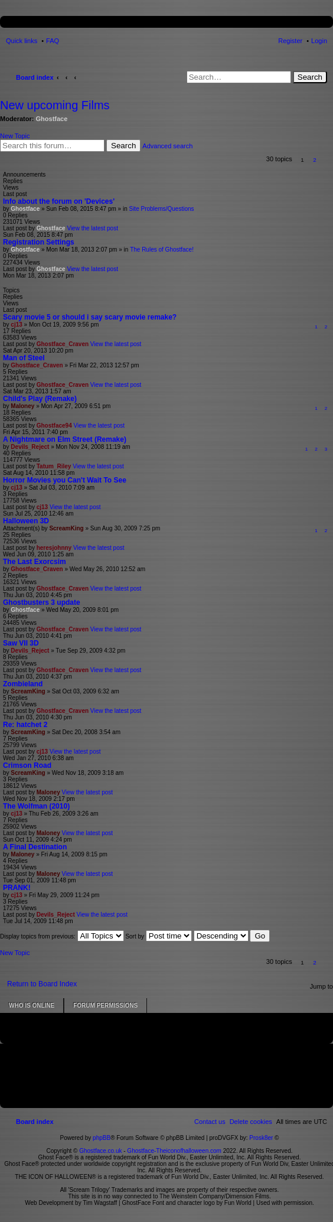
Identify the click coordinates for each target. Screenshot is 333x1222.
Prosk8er (261, 1138)
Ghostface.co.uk (101, 1151)
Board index (35, 77)
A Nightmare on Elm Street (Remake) (64, 439)
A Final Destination (35, 847)
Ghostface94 (54, 425)
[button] (327, 160)
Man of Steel (24, 358)
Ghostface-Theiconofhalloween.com (174, 1151)
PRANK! (17, 888)
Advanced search (167, 145)
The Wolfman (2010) (36, 806)
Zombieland (23, 684)
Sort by (158, 936)
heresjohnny (54, 548)
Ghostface (52, 118)
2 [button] (314, 160)
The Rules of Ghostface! (162, 249)
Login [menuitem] (319, 40)
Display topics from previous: (62, 936)
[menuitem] (251, 1121)
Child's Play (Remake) (40, 399)
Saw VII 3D (21, 643)
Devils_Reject (30, 447)
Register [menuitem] (290, 40)
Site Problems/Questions (161, 209)
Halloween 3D (26, 521)
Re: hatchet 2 (25, 725)
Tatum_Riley (54, 466)
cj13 (16, 324)
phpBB (101, 1138)
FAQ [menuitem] (52, 40)
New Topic (15, 135)
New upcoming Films (55, 105)
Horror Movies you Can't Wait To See (64, 480)
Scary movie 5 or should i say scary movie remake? (90, 317)
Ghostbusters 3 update (41, 602)
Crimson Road (27, 765)
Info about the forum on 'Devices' (59, 201)
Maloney (22, 406)
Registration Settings (38, 242)
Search (310, 77)
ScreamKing (66, 528)
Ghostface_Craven (63, 344)
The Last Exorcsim (34, 562)
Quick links (21, 40)
